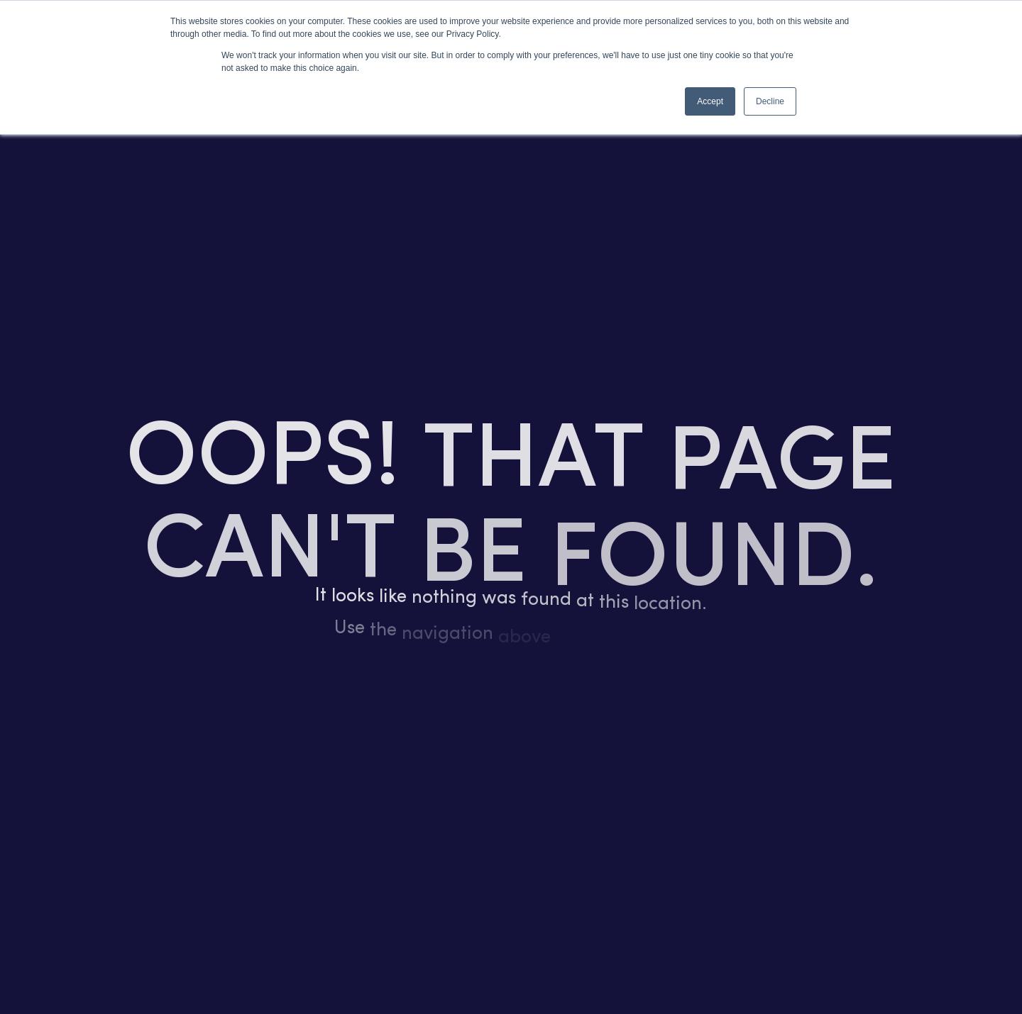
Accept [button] (710, 101)
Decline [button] (770, 101)
